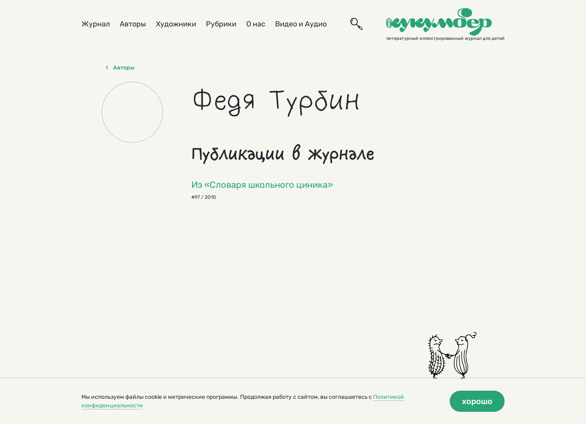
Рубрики (221, 24)
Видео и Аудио (301, 24)
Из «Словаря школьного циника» (262, 184)
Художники (176, 24)
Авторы (133, 24)
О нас (255, 24)
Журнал (95, 24)
